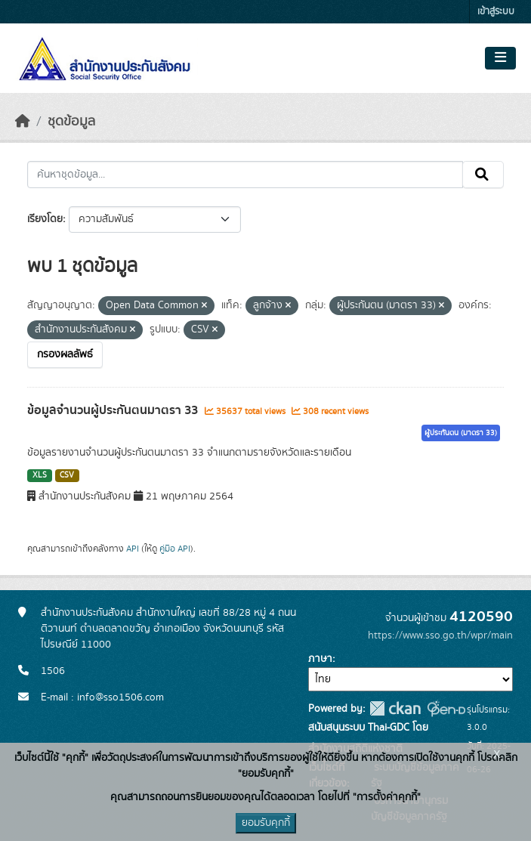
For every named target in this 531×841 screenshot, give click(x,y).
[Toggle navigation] (500, 58)
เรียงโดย (45, 219)
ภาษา (320, 658)
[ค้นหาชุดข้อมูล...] (245, 174)
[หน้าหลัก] (22, 121)
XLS (39, 475)
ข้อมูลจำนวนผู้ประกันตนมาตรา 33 (114, 410)
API (132, 548)
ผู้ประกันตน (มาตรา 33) (460, 433)
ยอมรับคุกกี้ (266, 822)
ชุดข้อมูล (71, 121)
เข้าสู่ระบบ (495, 12)
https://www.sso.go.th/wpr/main (440, 635)
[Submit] (483, 174)
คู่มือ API (174, 548)
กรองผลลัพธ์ (65, 354)
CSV (67, 475)
